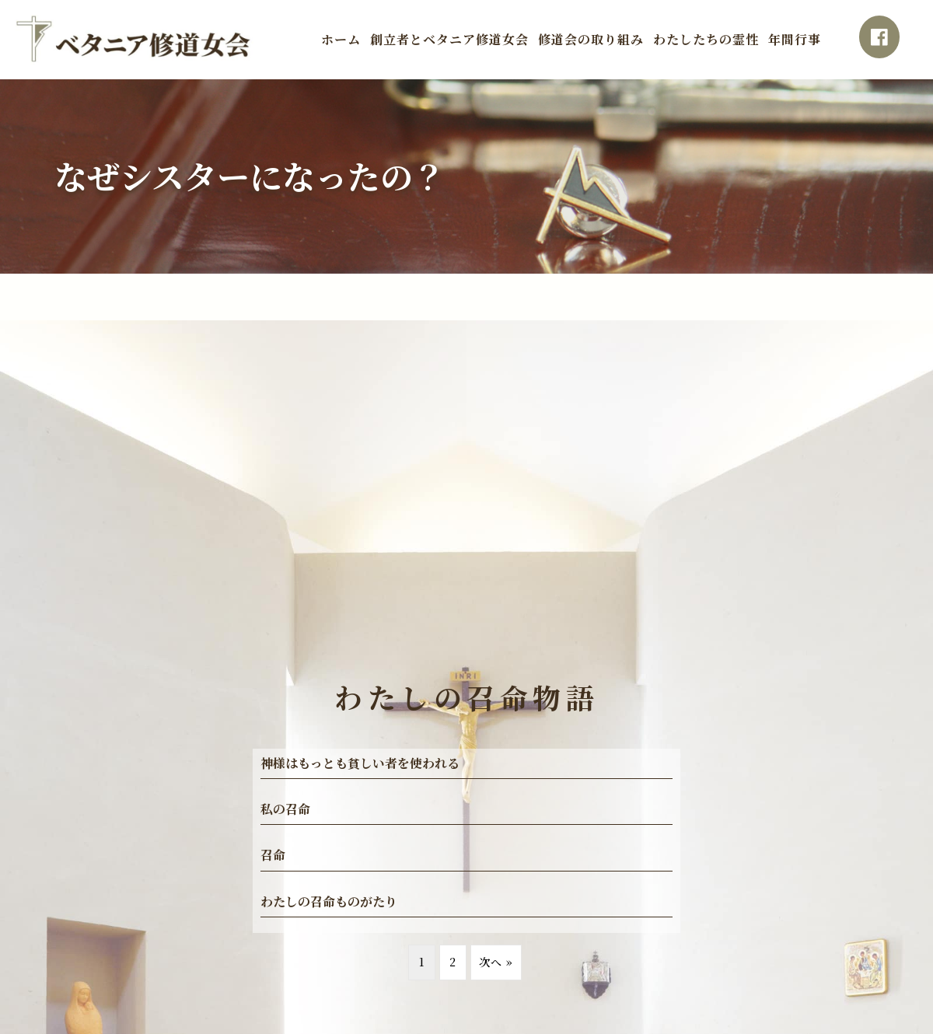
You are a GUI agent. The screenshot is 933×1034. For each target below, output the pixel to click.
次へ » (496, 961)
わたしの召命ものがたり (328, 901)
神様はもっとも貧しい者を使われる (360, 763)
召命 (272, 855)
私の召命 (285, 809)
